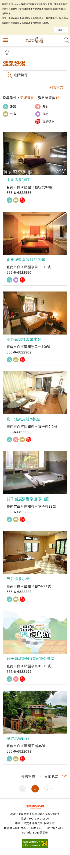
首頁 (7, 53)
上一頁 (22, 788)
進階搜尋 (21, 75)
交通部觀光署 (35, 807)
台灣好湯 (35, 40)
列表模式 (56, 87)
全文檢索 (66, 40)
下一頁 (48, 788)
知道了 (61, 30)
